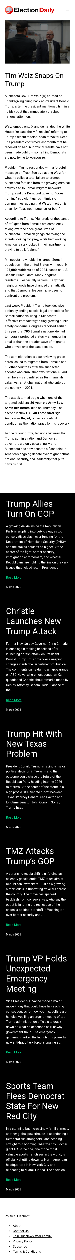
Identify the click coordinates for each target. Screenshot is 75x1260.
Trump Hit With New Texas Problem (34, 744)
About (17, 1226)
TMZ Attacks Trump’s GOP (30, 856)
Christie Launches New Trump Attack (33, 621)
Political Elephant (17, 1216)
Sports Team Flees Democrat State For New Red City (35, 1101)
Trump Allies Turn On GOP (30, 509)
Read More (13, 577)
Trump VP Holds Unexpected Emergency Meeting (36, 974)
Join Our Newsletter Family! (32, 1236)
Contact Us (21, 1231)
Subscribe (20, 1246)
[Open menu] (67, 10)
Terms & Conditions (27, 1251)
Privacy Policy (23, 1241)
